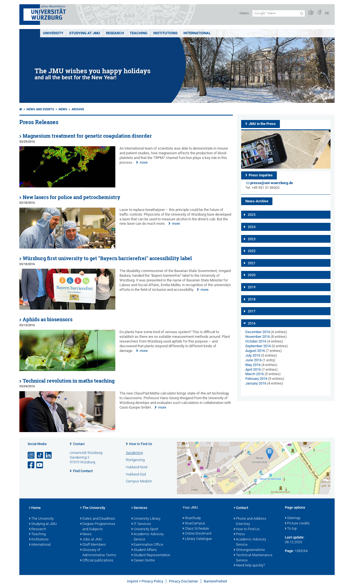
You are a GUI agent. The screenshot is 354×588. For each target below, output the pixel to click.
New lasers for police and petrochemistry (71, 197)
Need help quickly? (249, 565)
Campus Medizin (139, 481)
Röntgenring (135, 460)
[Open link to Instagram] (31, 455)
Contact (79, 444)
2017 (252, 311)
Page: (289, 551)
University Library (145, 518)
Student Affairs (144, 550)
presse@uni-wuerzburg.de (271, 183)
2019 (252, 287)
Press (239, 534)
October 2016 (255, 341)
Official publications (96, 560)
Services (139, 508)
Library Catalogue (197, 539)
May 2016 (253, 365)
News (63, 109)
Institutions (39, 539)
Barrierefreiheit (215, 581)
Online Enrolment (197, 533)
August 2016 (255, 351)
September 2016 (258, 346)
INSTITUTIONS (165, 33)
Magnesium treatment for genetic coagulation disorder (87, 136)
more (144, 162)
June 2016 (253, 360)
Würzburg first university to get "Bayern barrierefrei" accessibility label (107, 258)
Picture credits (297, 523)
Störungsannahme (249, 550)
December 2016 (257, 332)
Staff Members (93, 544)
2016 (252, 323)
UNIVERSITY (53, 33)
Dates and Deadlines (97, 518)
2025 (252, 215)
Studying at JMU (43, 524)
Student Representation (150, 555)
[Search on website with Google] (279, 13)
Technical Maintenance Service (253, 558)
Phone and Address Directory (250, 521)
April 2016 (253, 369)
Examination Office (147, 544)
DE (327, 13)
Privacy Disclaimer (183, 581)
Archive (78, 109)
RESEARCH (115, 33)
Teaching (138, 33)
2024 (252, 227)
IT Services (141, 524)
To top (291, 528)
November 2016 (257, 336)
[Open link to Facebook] (31, 465)
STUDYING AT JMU (84, 33)
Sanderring (134, 453)
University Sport (144, 529)
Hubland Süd (136, 474)
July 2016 (252, 355)
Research (37, 529)
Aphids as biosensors (47, 319)
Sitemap (292, 518)
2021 (252, 263)
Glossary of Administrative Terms (98, 553)
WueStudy (192, 518)
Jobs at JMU (91, 539)
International (197, 33)
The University (41, 518)
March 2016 (254, 374)
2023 (252, 239)
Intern (244, 13)
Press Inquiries (261, 175)
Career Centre (143, 560)
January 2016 (255, 383)
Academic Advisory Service (147, 537)
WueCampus (194, 523)
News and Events (40, 109)
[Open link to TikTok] (40, 455)
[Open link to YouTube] (40, 465)
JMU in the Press (262, 124)
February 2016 (256, 379)
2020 (252, 275)
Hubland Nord (136, 467)
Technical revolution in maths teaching (68, 381)
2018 (252, 299)
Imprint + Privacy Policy (145, 581)
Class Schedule (196, 528)
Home (35, 508)
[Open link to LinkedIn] (49, 455)
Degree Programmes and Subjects (97, 527)
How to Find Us (140, 444)
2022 (252, 251)
